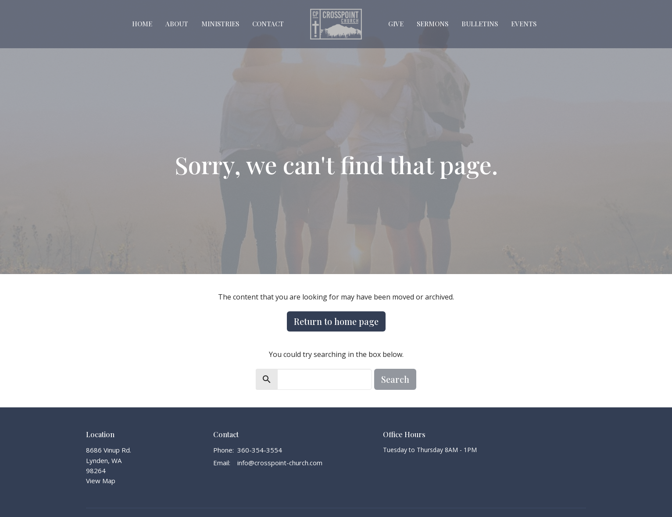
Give (396, 23)
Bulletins (479, 23)
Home (142, 23)
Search (395, 379)
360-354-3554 (259, 450)
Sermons (432, 23)
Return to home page (336, 321)
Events (523, 23)
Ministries (220, 23)
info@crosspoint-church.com (279, 462)
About (176, 23)
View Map (100, 480)
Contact (268, 23)
